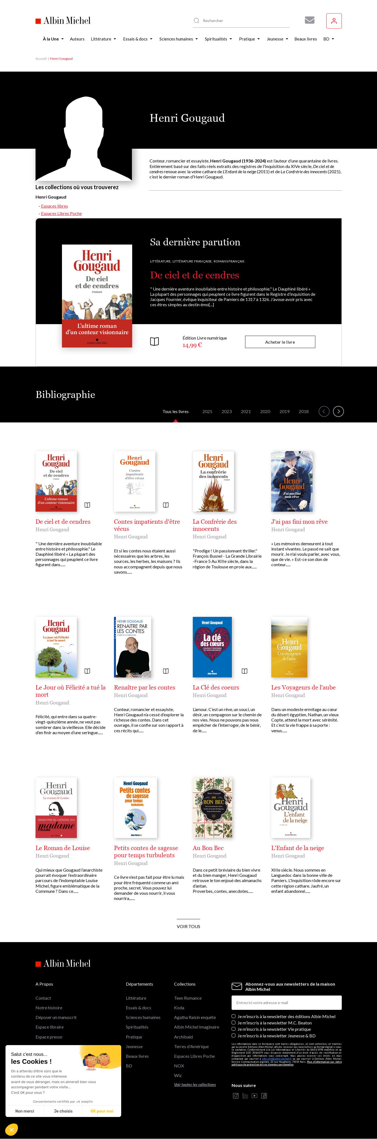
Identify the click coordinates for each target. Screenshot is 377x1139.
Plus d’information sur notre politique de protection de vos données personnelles (287, 1063)
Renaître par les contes (144, 687)
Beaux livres (137, 1056)
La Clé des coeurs (216, 687)
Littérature (136, 997)
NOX (179, 1065)
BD (129, 1065)
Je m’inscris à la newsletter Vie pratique (274, 1029)
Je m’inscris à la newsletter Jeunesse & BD (277, 1035)
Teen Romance (188, 997)
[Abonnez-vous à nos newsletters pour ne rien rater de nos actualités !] (307, 20)
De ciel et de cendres (194, 275)
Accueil (41, 58)
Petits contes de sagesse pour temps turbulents (146, 852)
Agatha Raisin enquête (195, 1017)
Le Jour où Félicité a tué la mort (71, 691)
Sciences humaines (143, 1017)
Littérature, (161, 261)
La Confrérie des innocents (215, 525)
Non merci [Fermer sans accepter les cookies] (24, 1111)
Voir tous (188, 926)
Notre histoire (49, 1007)
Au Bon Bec (208, 848)
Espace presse (49, 1036)
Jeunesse (134, 1046)
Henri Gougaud (52, 529)
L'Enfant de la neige (297, 848)
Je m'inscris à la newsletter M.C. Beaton (275, 1022)
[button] (11, 1129)
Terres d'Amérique (191, 1046)
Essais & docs (138, 1007)
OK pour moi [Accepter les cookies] (102, 1111)
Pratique (134, 1036)
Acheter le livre (280, 342)
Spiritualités (137, 1026)
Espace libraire (50, 1026)
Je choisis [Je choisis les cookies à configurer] (63, 1111)
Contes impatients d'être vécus (147, 525)
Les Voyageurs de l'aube (303, 687)
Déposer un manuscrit (56, 1017)
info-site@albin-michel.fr (277, 1058)
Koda (179, 1007)
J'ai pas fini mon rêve (299, 521)
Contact (43, 997)
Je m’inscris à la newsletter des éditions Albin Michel (286, 1016)
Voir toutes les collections (195, 1084)
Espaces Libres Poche (61, 213)
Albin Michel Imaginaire (196, 1026)
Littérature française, (193, 261)
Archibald (183, 1036)
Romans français (229, 261)
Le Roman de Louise (63, 848)
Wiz (178, 1075)
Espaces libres (54, 205)
